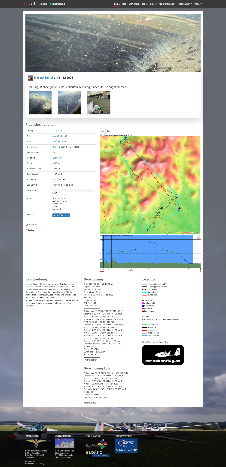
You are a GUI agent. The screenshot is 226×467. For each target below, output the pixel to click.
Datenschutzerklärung (34, 464)
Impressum (30, 462)
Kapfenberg (57, 158)
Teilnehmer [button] (185, 4)
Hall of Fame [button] (149, 4)
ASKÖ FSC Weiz (59, 141)
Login (43, 4)
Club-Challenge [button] (167, 4)
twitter (56, 215)
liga (108, 131)
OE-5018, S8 (57, 147)
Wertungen (134, 4)
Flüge (116, 4)
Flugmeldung (57, 4)
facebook (65, 215)
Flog (124, 4)
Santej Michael (58, 136)
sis (103, 131)
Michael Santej (40, 77)
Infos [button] (198, 4)
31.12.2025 (57, 131)
